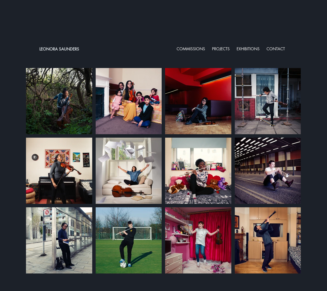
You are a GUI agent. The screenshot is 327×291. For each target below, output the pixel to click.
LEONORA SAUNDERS (59, 49)
